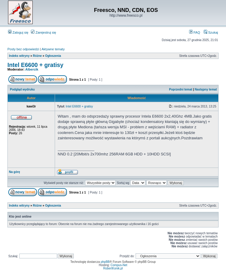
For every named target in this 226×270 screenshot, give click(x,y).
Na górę (14, 172)
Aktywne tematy (53, 49)
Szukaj (211, 32)
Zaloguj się (18, 32)
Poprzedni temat (180, 89)
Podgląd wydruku (22, 89)
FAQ (194, 32)
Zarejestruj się (43, 32)
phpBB (105, 261)
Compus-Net (119, 265)
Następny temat (206, 89)
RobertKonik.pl (113, 268)
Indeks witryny (19, 55)
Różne (37, 55)
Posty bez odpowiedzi (23, 49)
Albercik (31, 69)
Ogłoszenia (53, 55)
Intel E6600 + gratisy (35, 65)
